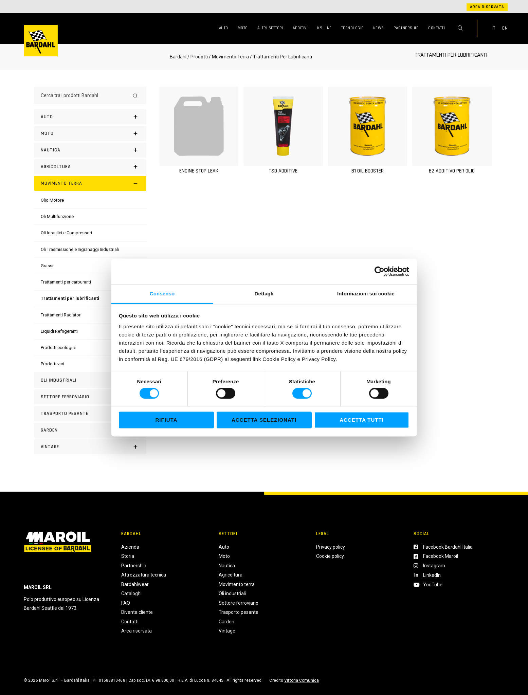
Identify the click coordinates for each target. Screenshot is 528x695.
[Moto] (90, 133)
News (378, 28)
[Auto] (90, 116)
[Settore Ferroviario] (90, 396)
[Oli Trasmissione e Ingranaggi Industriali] (80, 249)
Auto (223, 28)
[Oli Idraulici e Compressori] (66, 232)
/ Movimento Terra (229, 56)
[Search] (135, 95)
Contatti (436, 28)
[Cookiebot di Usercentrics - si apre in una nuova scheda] (379, 271)
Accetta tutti (362, 420)
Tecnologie (352, 28)
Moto (243, 28)
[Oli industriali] (90, 380)
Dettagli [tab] (264, 293)
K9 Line (324, 28)
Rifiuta (166, 420)
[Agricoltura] (90, 166)
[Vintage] (90, 446)
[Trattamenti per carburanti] (66, 282)
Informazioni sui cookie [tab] (366, 293)
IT (493, 28)
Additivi (300, 28)
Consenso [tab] (162, 293)
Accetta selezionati (264, 420)
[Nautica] (90, 150)
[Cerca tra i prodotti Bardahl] (84, 95)
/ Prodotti (197, 56)
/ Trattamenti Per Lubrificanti (280, 56)
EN (505, 28)
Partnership (406, 28)
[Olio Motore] (52, 200)
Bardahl (178, 56)
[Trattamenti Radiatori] (61, 314)
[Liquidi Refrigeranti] (59, 331)
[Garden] (90, 430)
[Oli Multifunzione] (57, 216)
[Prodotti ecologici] (58, 347)
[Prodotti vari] (52, 363)
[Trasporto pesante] (90, 413)
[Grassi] (47, 265)
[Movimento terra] (90, 183)
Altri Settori (270, 28)
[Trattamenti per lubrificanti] (70, 298)
